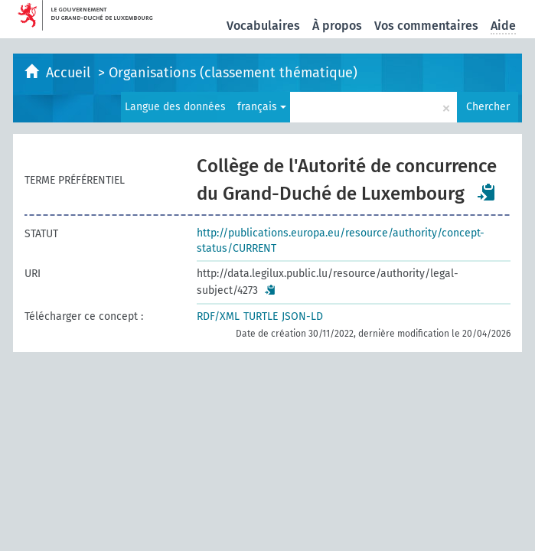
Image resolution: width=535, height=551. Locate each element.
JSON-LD (302, 316)
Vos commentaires (426, 25)
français (261, 106)
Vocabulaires (263, 25)
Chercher (488, 106)
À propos (337, 25)
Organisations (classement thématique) (233, 72)
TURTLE (260, 316)
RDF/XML (218, 316)
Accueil (70, 72)
